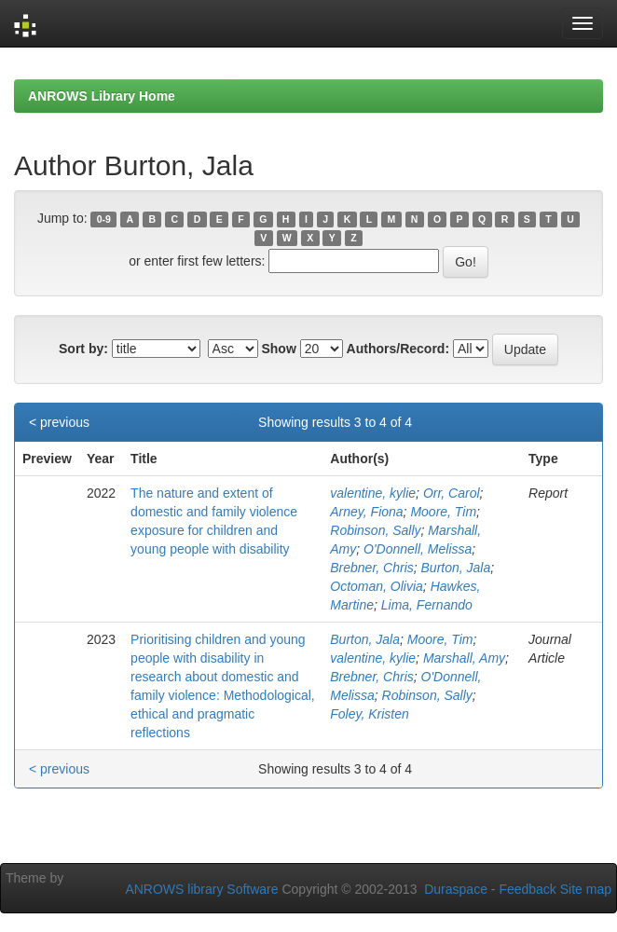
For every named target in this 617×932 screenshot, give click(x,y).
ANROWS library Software (201, 889)
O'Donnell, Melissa (417, 548)
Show (278, 348)
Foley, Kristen (369, 713)
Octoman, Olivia (376, 586)
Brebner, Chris (371, 567)
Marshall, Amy (464, 658)
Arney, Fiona (366, 511)
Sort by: (83, 348)
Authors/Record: (398, 348)
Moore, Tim (443, 511)
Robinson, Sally (375, 530)
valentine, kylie (373, 493)
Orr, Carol (451, 493)
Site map (585, 889)
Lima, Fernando (427, 604)
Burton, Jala (456, 567)
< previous (59, 422)
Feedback (527, 889)
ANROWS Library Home (101, 96)
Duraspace (455, 889)
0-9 (104, 219)
